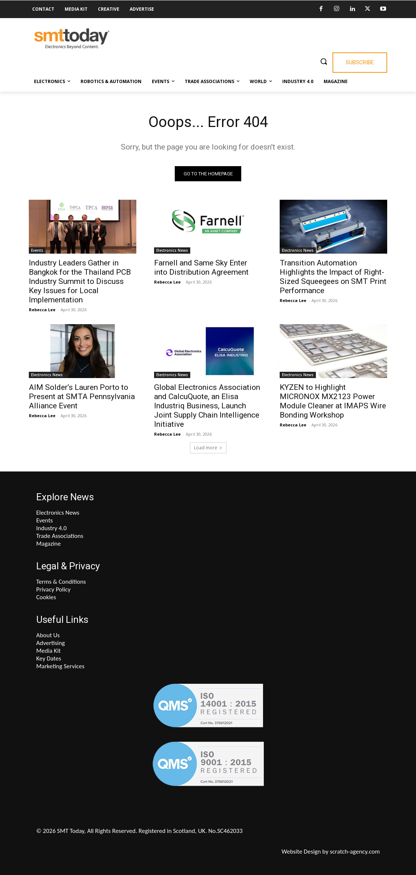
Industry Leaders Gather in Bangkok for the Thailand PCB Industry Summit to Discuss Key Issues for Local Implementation (80, 281)
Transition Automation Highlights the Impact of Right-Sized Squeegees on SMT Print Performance (333, 276)
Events (37, 250)
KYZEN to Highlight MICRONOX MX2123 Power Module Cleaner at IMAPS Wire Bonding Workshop (333, 400)
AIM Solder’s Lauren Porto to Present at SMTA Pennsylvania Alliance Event (82, 396)
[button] (324, 61)
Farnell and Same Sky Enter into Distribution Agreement (201, 267)
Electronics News (172, 250)
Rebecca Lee (42, 309)
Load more (208, 448)
